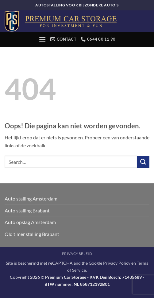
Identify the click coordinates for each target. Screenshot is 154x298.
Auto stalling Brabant (27, 210)
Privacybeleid (77, 253)
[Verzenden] (143, 162)
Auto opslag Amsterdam (30, 222)
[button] (42, 39)
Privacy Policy (116, 263)
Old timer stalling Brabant (32, 234)
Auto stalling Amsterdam (31, 198)
